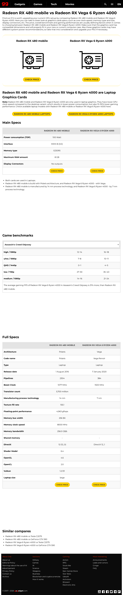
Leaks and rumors (100, 563)
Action (65, 560)
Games (38, 4)
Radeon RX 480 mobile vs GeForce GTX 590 (26, 539)
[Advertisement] (61, 212)
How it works (38, 579)
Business (36, 574)
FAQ (95, 568)
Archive (5, 576)
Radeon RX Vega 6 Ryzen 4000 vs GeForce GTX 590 (30, 545)
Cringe (95, 565)
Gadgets (20, 4)
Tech (54, 4)
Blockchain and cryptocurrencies (46, 576)
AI (33, 565)
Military (36, 560)
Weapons (36, 571)
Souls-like (67, 565)
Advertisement (8, 568)
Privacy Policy (8, 571)
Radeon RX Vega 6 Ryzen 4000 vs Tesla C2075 (27, 542)
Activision (67, 579)
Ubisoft (66, 576)
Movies (69, 4)
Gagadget (5, 3)
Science (36, 568)
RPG (64, 563)
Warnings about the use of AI (14, 565)
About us (6, 560)
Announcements (100, 560)
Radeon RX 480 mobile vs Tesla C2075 (23, 536)
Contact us (7, 574)
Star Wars (67, 574)
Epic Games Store (70, 571)
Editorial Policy (8, 563)
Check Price (57, 171)
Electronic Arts (69, 585)
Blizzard (66, 582)
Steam (65, 568)
